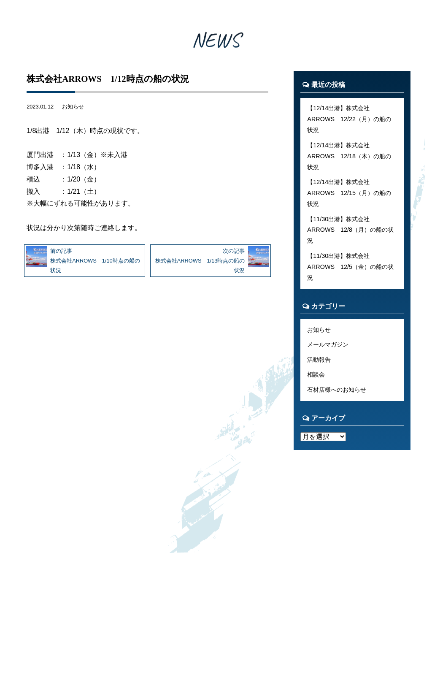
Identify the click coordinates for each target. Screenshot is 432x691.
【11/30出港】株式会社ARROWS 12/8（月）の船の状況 (350, 230)
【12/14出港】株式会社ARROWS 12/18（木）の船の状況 (349, 156)
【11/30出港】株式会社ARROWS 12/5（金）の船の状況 (350, 266)
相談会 (316, 374)
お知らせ (73, 106)
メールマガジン (327, 344)
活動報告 (319, 359)
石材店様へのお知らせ (336, 389)
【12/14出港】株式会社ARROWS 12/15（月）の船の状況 (349, 193)
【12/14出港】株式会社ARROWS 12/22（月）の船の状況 (349, 119)
